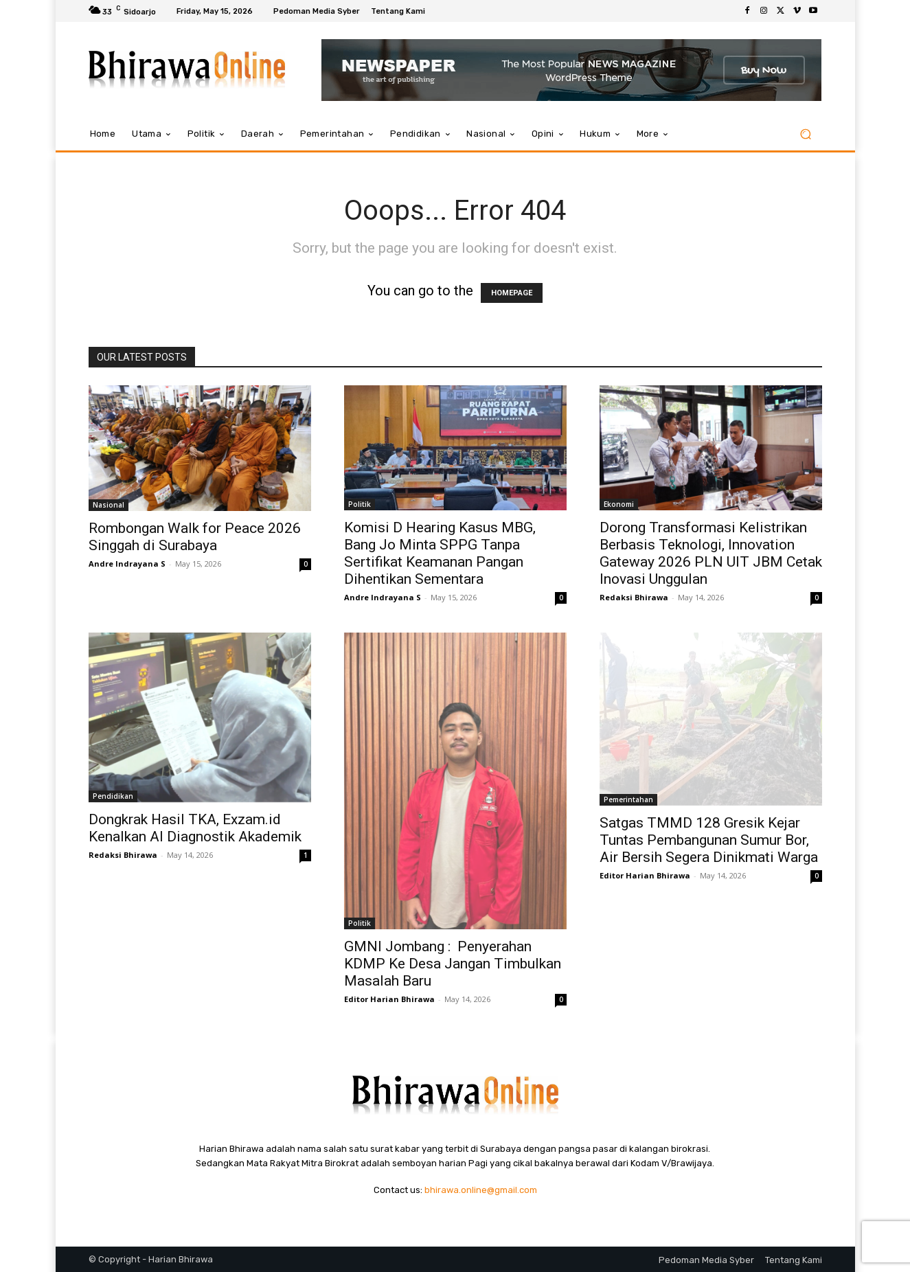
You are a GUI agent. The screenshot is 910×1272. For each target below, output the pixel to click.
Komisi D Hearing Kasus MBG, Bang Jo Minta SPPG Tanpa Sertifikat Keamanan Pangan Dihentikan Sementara (440, 553)
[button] (806, 134)
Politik (359, 504)
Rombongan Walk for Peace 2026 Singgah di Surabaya (195, 537)
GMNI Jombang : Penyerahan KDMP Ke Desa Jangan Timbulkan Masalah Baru (452, 963)
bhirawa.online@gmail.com (480, 1190)
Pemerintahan (628, 799)
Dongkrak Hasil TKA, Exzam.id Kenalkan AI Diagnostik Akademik (195, 828)
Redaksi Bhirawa (634, 597)
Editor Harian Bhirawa (389, 999)
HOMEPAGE (511, 292)
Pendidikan (113, 796)
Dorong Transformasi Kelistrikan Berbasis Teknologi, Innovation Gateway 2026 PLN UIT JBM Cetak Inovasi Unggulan (711, 553)
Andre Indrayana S (127, 563)
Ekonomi (619, 504)
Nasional (108, 505)
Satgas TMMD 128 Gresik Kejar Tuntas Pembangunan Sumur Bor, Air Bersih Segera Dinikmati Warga (709, 840)
